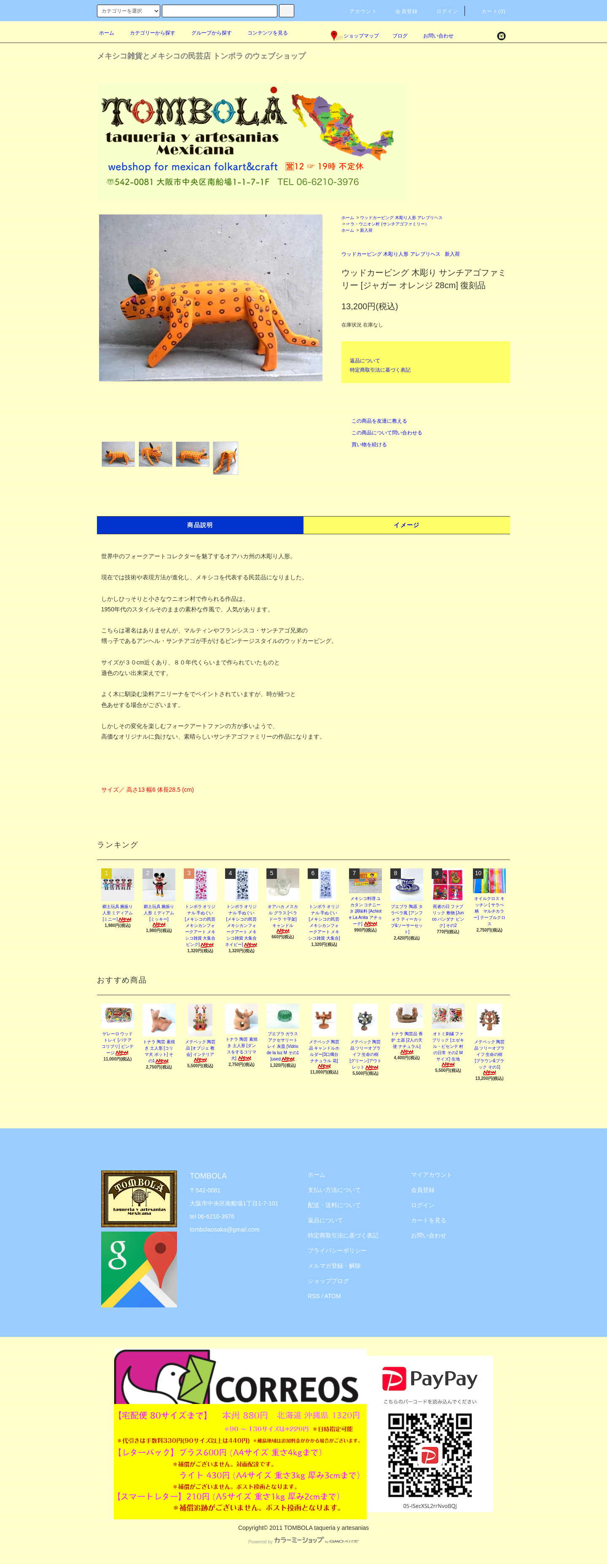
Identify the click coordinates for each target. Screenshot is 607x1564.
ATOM (333, 1296)
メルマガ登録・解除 (334, 1265)
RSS (314, 1296)
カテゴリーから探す (147, 33)
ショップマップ (355, 36)
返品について (365, 361)
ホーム (106, 33)
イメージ (407, 525)
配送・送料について (334, 1205)
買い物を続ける (364, 444)
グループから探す (206, 33)
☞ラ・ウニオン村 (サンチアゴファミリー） (387, 224)
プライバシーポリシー (337, 1250)
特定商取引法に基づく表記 (380, 370)
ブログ (400, 36)
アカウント (358, 11)
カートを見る (428, 1220)
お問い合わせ (433, 36)
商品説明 (200, 525)
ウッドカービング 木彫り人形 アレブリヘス (401, 217)
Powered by (303, 1541)
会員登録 (401, 11)
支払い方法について (334, 1189)
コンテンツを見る (262, 33)
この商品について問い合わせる (381, 433)
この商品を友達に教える (374, 421)
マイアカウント (431, 1174)
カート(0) (488, 11)
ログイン (442, 11)
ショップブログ (328, 1280)
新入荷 (366, 230)
